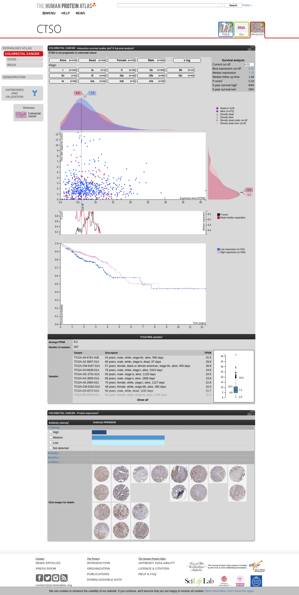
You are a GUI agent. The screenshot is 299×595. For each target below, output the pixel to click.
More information (215, 591)
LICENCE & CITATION (153, 568)
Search (233, 5)
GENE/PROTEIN (14, 77)
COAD (11, 59)
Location (53, 462)
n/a (156, 81)
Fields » (247, 5)
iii (98, 75)
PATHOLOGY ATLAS (17, 48)
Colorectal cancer (34, 115)
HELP (65, 13)
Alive (68, 60)
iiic (186, 75)
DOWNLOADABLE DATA (104, 579)
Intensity (52, 453)
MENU (49, 13)
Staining (54, 427)
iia (157, 70)
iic (68, 75)
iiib (156, 75)
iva (98, 81)
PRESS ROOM (46, 568)
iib (186, 70)
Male (156, 60)
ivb (127, 81)
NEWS (80, 13)
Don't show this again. (240, 591)
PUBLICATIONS (98, 574)
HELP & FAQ (147, 574)
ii (128, 70)
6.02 (251, 68)
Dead (97, 60)
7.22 (251, 72)
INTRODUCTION (98, 563)
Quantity (52, 457)
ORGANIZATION (98, 568)
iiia (127, 75)
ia (98, 70)
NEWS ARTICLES (48, 563)
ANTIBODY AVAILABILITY (156, 563)
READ (11, 65)
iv (69, 81)
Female (126, 60)
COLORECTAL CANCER (22, 53)
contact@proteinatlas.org (54, 585)
